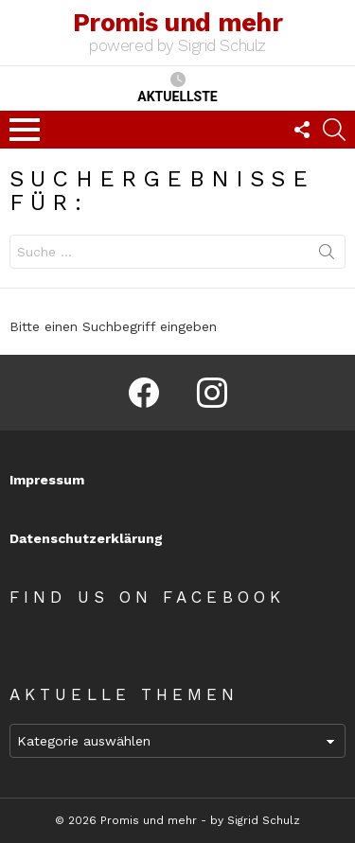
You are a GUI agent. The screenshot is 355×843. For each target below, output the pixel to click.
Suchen (327, 255)
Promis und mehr (177, 23)
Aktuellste (177, 88)
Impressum (46, 479)
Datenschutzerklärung (86, 538)
